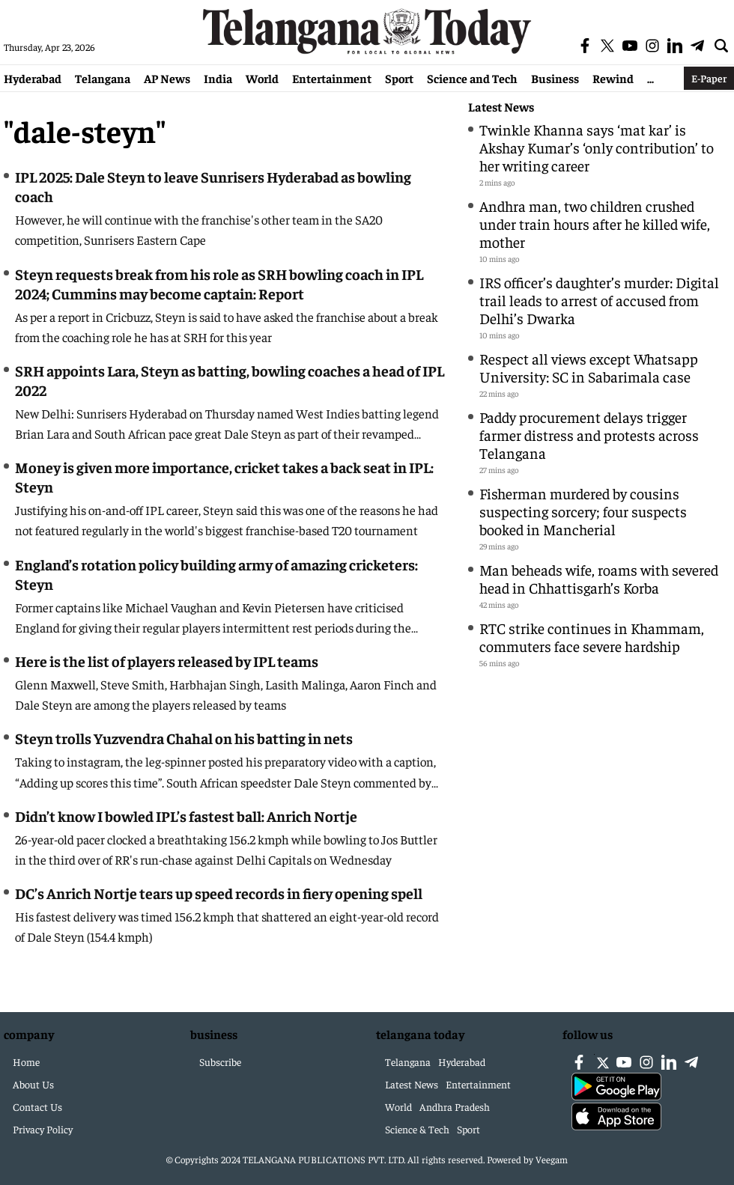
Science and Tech (472, 77)
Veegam (552, 1159)
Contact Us (37, 1106)
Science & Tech (417, 1129)
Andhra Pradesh (454, 1106)
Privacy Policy (43, 1129)
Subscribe (220, 1061)
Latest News (501, 107)
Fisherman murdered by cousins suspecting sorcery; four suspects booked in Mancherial (583, 511)
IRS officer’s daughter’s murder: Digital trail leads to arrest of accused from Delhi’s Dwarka (599, 299)
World (262, 77)
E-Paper (709, 78)
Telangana (102, 77)
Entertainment (331, 77)
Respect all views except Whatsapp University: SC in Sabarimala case (588, 367)
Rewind (613, 77)
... (650, 77)
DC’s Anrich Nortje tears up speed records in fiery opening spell (218, 892)
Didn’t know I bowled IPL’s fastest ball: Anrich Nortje (186, 815)
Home (26, 1061)
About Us (33, 1084)
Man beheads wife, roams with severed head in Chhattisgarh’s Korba (598, 578)
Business (555, 77)
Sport (399, 77)
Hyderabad (32, 77)
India (218, 77)
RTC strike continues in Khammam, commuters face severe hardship (591, 636)
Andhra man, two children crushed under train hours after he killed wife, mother (594, 223)
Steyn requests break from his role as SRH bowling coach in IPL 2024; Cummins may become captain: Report (219, 283)
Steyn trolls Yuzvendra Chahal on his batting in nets (184, 737)
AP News (167, 77)
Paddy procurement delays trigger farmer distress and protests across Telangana (589, 434)
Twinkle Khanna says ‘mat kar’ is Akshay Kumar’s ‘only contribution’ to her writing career (596, 147)
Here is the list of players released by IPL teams (166, 660)
